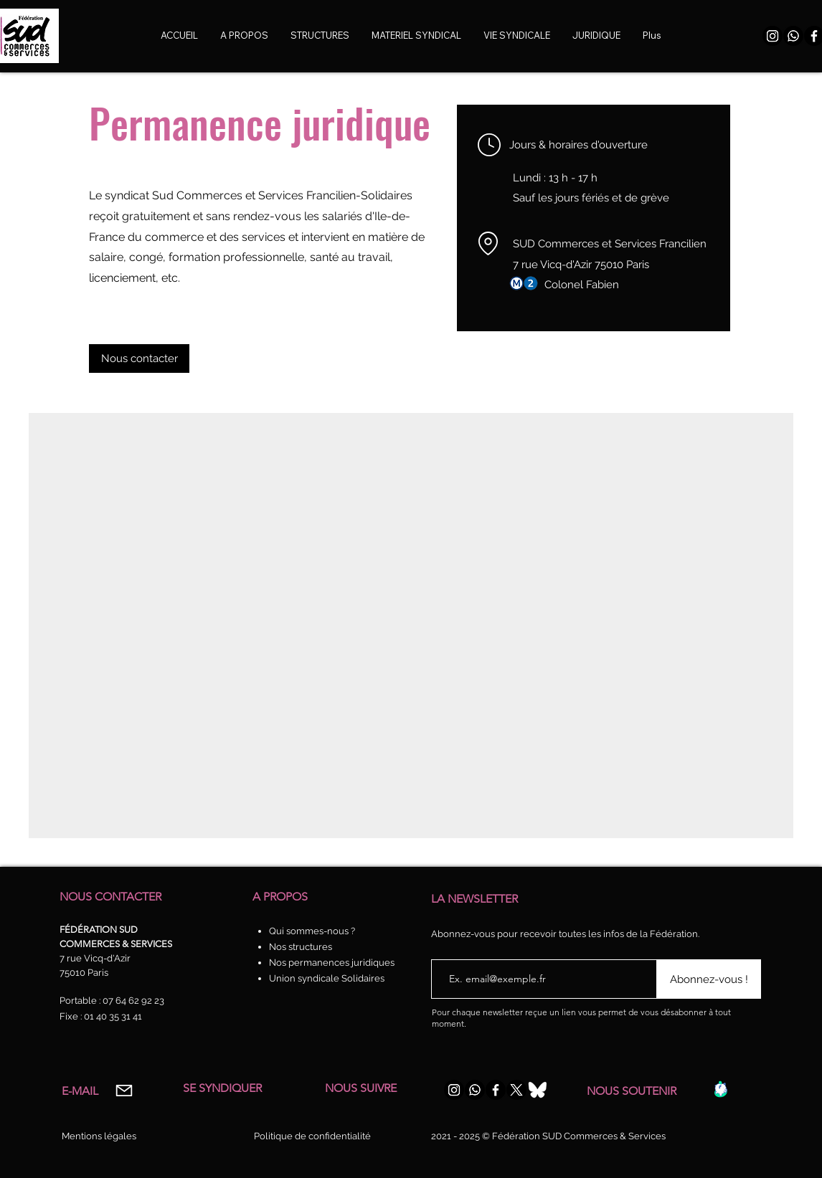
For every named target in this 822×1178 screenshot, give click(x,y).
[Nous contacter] (139, 358)
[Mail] (124, 1090)
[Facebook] (496, 1090)
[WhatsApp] (793, 36)
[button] (517, 35)
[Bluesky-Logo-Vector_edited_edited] (537, 1090)
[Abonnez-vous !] (709, 979)
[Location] (487, 243)
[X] (516, 1090)
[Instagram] (772, 36)
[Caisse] (720, 1089)
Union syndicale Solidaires (326, 978)
